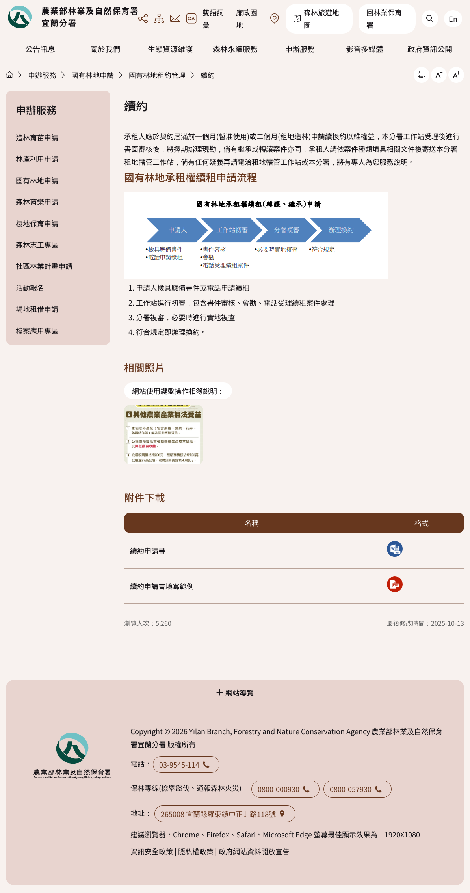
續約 (208, 75)
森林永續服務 (235, 48)
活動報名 (30, 287)
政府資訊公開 (429, 48)
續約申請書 (147, 550)
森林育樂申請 (37, 201)
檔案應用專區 (37, 330)
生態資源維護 (170, 48)
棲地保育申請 (37, 223)
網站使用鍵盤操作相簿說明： (178, 391)
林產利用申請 (37, 158)
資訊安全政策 (151, 851)
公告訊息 (40, 48)
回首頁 (73, 17)
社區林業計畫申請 (44, 266)
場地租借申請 (37, 309)
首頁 (9, 74)
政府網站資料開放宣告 (254, 851)
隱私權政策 (196, 851)
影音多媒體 (364, 48)
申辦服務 (300, 48)
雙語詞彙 (213, 18)
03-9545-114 (186, 764)
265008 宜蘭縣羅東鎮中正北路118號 (225, 814)
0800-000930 (285, 789)
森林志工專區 (37, 244)
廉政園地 (246, 18)
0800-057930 (357, 789)
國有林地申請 (92, 75)
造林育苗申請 (37, 137)
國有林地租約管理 (157, 75)
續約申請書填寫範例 (162, 586)
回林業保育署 (384, 18)
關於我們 (105, 48)
